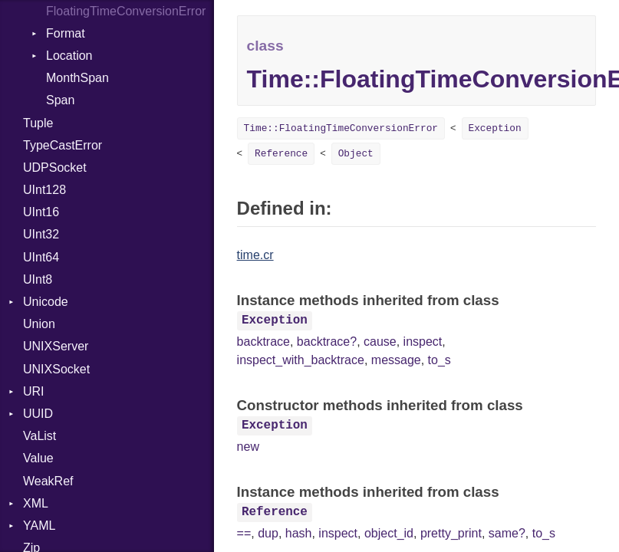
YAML (39, 525)
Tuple (38, 123)
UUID (38, 413)
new (248, 446)
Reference (281, 153)
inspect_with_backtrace (300, 359)
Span (60, 100)
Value (38, 458)
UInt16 (41, 212)
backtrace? (327, 341)
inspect (423, 341)
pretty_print (451, 533)
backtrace (263, 341)
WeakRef (48, 481)
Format (65, 33)
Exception (495, 128)
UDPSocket (55, 167)
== (244, 533)
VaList (39, 435)
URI (33, 391)
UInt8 (37, 279)
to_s (439, 359)
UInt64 (41, 257)
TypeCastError (62, 145)
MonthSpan (77, 77)
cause (380, 341)
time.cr (255, 254)
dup (268, 533)
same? (507, 533)
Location (69, 55)
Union (39, 323)
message (396, 359)
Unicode (45, 301)
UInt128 (44, 189)
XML (35, 503)
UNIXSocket (56, 369)
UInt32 (41, 234)
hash (298, 533)
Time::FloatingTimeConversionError (341, 128)
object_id (388, 533)
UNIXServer (55, 346)
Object (356, 153)
